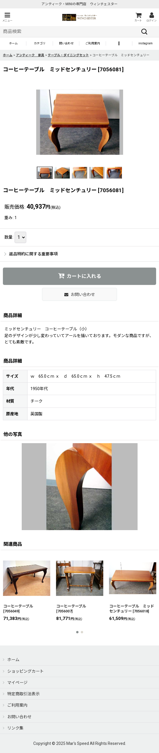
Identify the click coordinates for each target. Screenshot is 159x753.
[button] (7, 17)
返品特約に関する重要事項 (31, 254)
